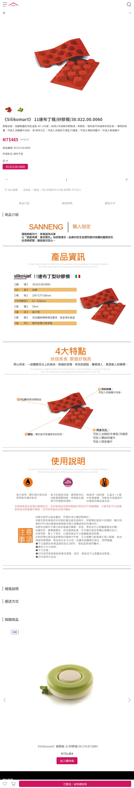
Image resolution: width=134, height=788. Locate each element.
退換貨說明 (25, 705)
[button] (129, 659)
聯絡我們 (77, 705)
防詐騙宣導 (39, 705)
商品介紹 (24, 203)
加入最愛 (11, 189)
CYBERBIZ (8, 774)
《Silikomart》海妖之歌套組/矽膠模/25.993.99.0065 (67, 666)
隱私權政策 (53, 705)
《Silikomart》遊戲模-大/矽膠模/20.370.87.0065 (26, 666)
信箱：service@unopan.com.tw (21, 735)
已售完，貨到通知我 (75, 784)
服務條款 (66, 705)
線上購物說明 (10, 705)
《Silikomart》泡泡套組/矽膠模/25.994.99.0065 (108, 666)
